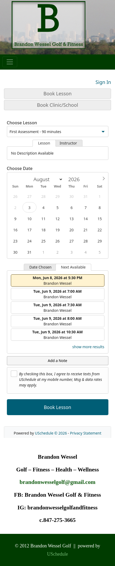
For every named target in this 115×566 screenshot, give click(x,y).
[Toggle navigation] (9, 62)
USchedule (57, 554)
